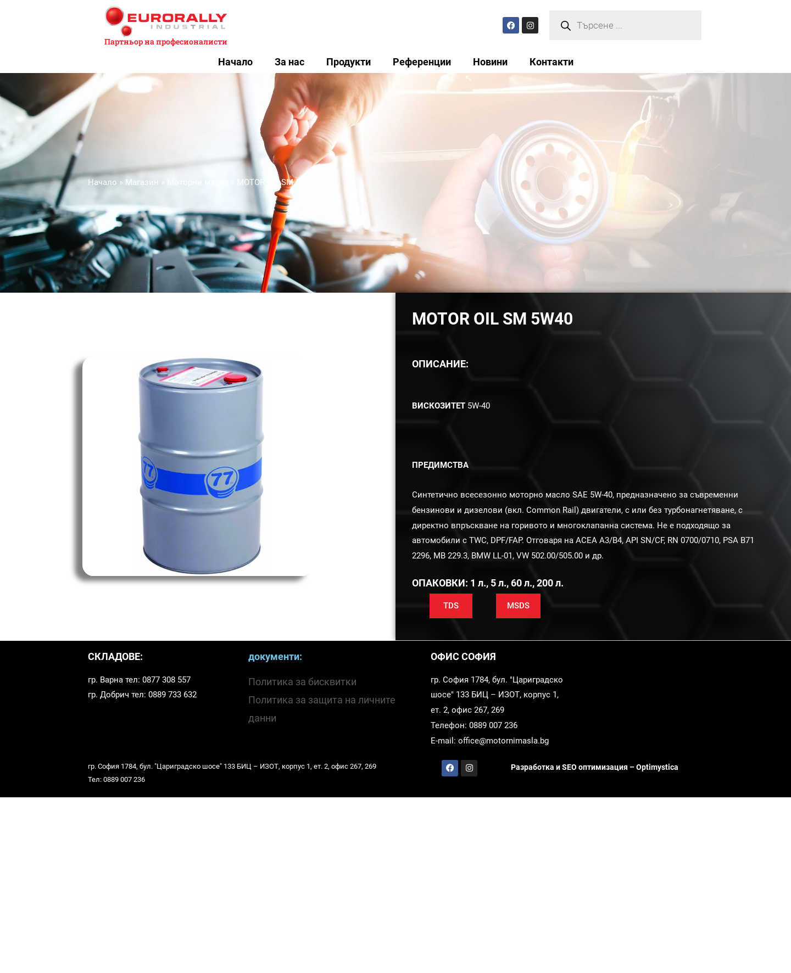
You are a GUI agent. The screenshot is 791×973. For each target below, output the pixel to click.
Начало (235, 62)
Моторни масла (198, 182)
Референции (422, 62)
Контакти (551, 62)
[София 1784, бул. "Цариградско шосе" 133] (643, 696)
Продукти (348, 62)
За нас (289, 62)
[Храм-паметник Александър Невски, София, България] (395, 885)
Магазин (142, 182)
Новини (490, 62)
